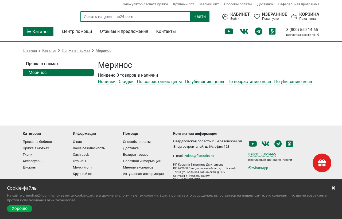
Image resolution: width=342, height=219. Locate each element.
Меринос (37, 72)
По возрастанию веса (249, 81)
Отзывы (79, 161)
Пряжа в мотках (36, 148)
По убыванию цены (204, 81)
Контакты (166, 31)
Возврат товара (136, 154)
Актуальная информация (143, 174)
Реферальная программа (298, 4)
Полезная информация (142, 161)
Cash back (81, 154)
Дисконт (30, 167)
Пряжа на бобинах (38, 142)
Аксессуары (32, 161)
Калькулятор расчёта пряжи (145, 4)
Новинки (107, 81)
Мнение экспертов (138, 167)
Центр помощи (77, 31)
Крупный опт (183, 4)
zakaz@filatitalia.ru (199, 156)
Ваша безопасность (89, 148)
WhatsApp (258, 168)
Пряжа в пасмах (42, 63)
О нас (77, 142)
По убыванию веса (293, 81)
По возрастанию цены (159, 81)
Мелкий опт (209, 4)
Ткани (27, 154)
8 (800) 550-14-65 (302, 29)
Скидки (126, 81)
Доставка (265, 4)
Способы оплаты (238, 4)
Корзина (309, 14)
